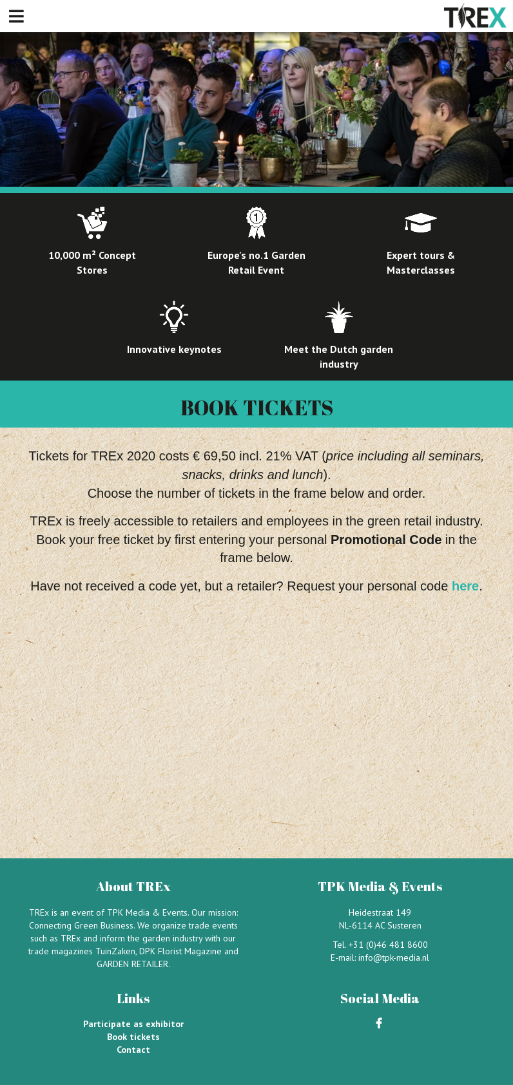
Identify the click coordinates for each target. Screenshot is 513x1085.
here (465, 586)
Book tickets (133, 1037)
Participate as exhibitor (133, 1024)
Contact (133, 1049)
